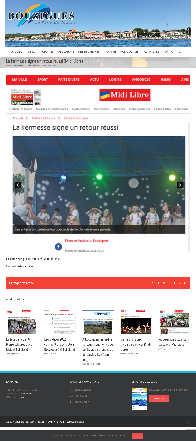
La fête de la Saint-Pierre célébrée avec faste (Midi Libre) (19, 344)
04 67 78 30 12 (27, 393)
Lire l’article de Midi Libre (19, 266)
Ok (137, 435)
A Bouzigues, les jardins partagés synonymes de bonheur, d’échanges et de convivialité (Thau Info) (97, 349)
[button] (180, 51)
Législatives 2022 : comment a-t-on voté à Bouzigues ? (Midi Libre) (59, 344)
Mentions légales (77, 422)
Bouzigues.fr (19, 397)
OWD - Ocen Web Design (58, 422)
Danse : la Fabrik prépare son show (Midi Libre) (135, 344)
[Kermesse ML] (98, 163)
